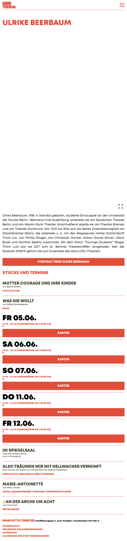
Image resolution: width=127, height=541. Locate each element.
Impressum (9, 533)
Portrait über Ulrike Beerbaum (63, 261)
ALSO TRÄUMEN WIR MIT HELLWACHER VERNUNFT (52, 467)
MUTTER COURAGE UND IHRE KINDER (39, 283)
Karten (63, 333)
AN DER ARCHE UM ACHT (28, 502)
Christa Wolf (37, 470)
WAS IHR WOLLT (18, 301)
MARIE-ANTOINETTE (22, 484)
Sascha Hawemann (57, 470)
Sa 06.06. (20, 344)
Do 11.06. (19, 397)
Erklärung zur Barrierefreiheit (22, 529)
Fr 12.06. (18, 423)
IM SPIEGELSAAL (18, 450)
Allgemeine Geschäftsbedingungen (25, 536)
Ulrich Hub (12, 505)
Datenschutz (11, 526)
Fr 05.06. (19, 318)
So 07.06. (20, 371)
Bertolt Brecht (14, 287)
